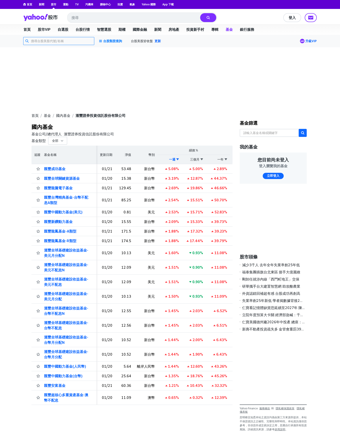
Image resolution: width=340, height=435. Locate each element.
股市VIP (44, 29)
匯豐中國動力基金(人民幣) (65, 366)
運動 (65, 4)
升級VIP (311, 41)
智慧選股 (104, 29)
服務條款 (264, 408)
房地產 (173, 29)
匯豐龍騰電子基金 (58, 188)
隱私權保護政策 (285, 408)
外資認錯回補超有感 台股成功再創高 (271, 293)
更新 (158, 41)
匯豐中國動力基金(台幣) (63, 376)
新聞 (41, 4)
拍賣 (120, 4)
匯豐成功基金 (54, 169)
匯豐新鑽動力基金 (58, 221)
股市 (53, 4)
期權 (122, 29)
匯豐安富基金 (54, 385)
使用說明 (280, 429)
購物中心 (105, 4)
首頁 (27, 4)
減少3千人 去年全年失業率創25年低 (271, 265)
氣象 (132, 4)
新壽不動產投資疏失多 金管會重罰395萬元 (273, 329)
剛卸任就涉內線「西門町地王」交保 (270, 279)
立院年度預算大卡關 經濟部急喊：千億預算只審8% (273, 315)
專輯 (214, 29)
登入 (292, 17)
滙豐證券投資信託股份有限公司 (101, 115)
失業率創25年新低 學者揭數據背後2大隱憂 (273, 300)
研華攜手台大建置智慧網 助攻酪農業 (271, 286)
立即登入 (273, 175)
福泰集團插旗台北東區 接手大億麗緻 (271, 272)
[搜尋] (208, 17)
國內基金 (63, 115)
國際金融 (140, 29)
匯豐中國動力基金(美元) (63, 212)
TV (77, 4)
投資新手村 (195, 29)
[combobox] (134, 17)
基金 (229, 29)
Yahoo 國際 (149, 4)
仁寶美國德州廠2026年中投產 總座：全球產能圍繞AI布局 (273, 322)
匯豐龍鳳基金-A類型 (60, 231)
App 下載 (168, 4)
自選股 (63, 29)
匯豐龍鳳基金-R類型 (60, 241)
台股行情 (83, 29)
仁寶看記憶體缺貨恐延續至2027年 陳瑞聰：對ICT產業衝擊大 (273, 307)
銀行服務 (247, 29)
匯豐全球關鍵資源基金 (62, 178)
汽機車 (89, 4)
